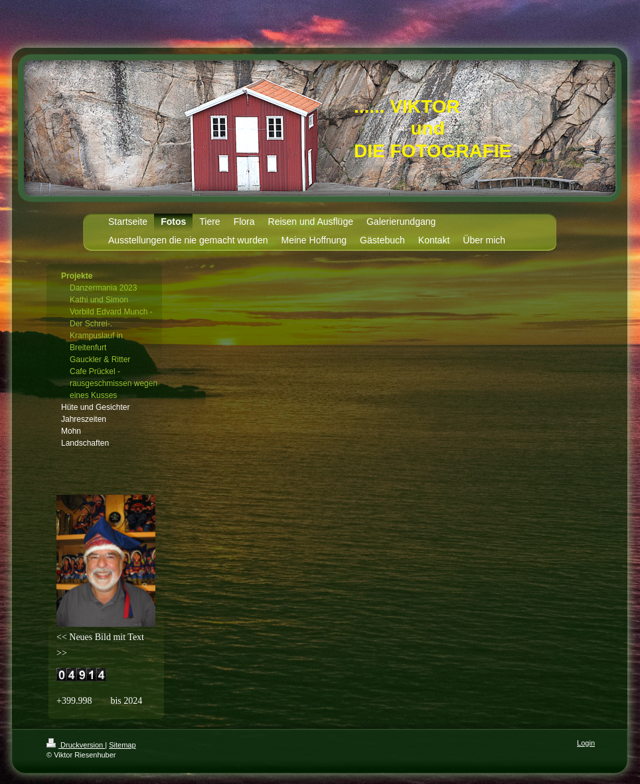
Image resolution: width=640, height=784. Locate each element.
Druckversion (75, 745)
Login (586, 743)
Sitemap (122, 745)
